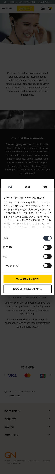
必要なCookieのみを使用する (27, 288)
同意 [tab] (10, 187)
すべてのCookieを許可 (27, 279)
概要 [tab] (45, 187)
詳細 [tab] (27, 187)
